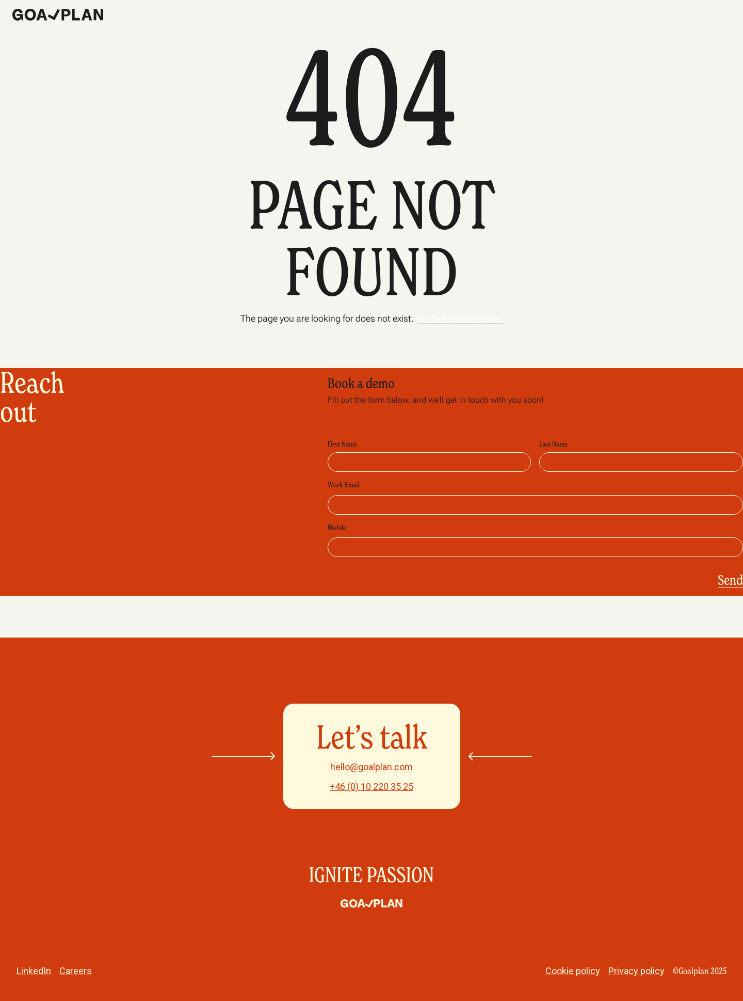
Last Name (553, 443)
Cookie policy (572, 970)
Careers (75, 970)
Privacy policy (636, 970)
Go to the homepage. (460, 318)
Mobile (337, 527)
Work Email (344, 484)
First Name (342, 443)
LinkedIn (34, 970)
